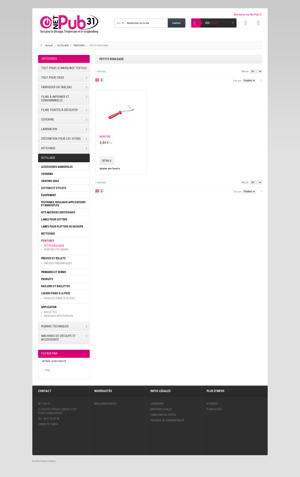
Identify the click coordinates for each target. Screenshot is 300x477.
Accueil (49, 45)
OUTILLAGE (63, 45)
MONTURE (105, 136)
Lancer (176, 22)
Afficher (245, 71)
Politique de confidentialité (167, 420)
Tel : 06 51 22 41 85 (48, 418)
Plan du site (214, 409)
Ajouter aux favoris (109, 168)
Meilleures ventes (105, 403)
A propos (212, 403)
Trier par (237, 80)
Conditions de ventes (163, 414)
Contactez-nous (48, 424)
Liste (102, 80)
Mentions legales (161, 409)
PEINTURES (79, 45)
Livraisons (157, 403)
